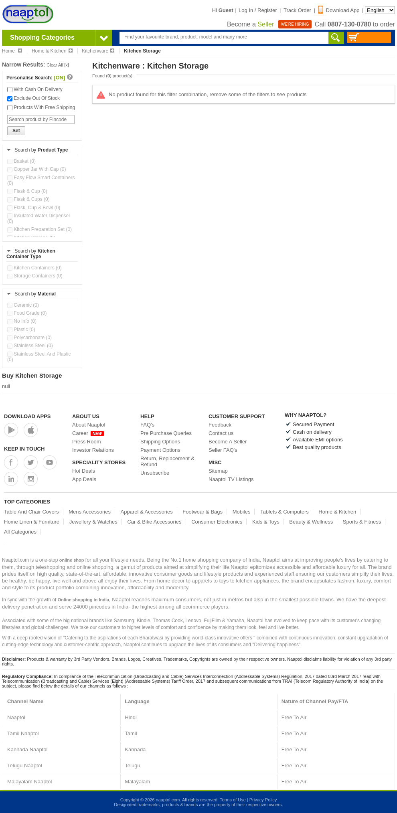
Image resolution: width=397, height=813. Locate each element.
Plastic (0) (21, 329)
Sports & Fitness (362, 522)
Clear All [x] (58, 65)
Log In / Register (258, 10)
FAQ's (147, 425)
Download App (339, 10)
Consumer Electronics (216, 522)
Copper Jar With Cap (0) (36, 169)
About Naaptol (88, 425)
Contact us (221, 433)
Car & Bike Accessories (154, 522)
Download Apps (27, 416)
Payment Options (160, 450)
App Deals (84, 479)
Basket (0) (21, 161)
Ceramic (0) (23, 305)
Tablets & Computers (284, 512)
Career (88, 433)
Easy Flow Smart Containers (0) (41, 180)
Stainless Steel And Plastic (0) (39, 356)
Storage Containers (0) (35, 276)
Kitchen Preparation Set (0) (39, 229)
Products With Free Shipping (41, 107)
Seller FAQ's (223, 450)
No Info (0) (21, 321)
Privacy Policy (263, 799)
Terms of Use (233, 799)
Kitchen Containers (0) (34, 268)
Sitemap (218, 471)
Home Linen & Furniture (31, 522)
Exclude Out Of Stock (33, 98)
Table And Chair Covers (31, 512)
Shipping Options (160, 442)
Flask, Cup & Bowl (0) (33, 207)
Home (12, 51)
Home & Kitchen (52, 51)
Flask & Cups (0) (28, 199)
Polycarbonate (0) (29, 337)
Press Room (86, 442)
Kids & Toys (266, 522)
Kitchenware (98, 51)
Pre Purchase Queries (166, 433)
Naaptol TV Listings (231, 479)
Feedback (220, 425)
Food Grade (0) (27, 313)
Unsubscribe (154, 473)
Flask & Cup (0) (27, 191)
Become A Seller (228, 442)
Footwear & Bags (202, 512)
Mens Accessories (90, 512)
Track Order (297, 10)
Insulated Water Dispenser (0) (38, 218)
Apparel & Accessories (147, 512)
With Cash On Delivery (35, 89)
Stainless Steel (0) (30, 345)
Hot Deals (83, 471)
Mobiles (242, 512)
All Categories (20, 532)
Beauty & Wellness (311, 522)
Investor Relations (93, 450)
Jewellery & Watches (93, 522)
